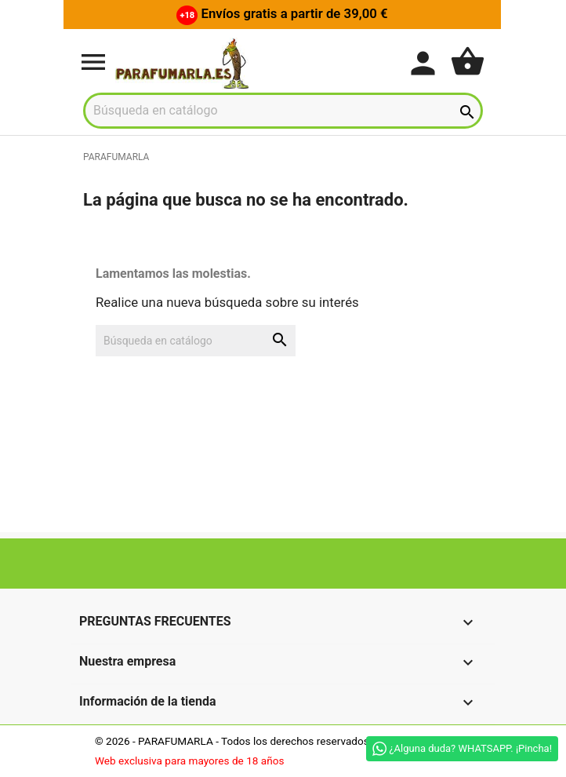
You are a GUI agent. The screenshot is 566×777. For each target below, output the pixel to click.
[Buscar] (283, 111)
